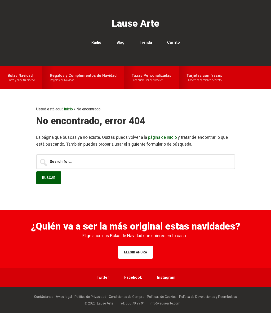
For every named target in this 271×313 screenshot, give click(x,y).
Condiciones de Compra (126, 297)
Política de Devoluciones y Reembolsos (208, 297)
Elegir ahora (135, 252)
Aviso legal (64, 297)
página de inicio (162, 137)
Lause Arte (135, 23)
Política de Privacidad (90, 297)
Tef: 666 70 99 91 (132, 303)
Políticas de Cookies (162, 297)
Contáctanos (43, 297)
